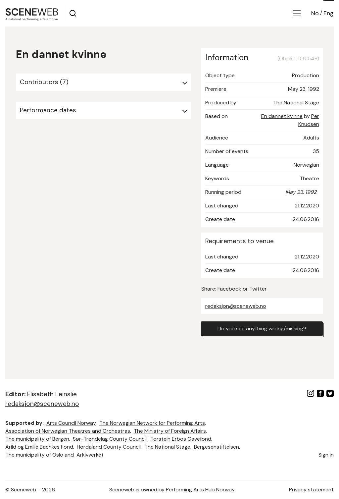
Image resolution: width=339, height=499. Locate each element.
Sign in (326, 454)
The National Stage (296, 102)
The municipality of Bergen (37, 438)
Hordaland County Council (109, 446)
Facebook (229, 288)
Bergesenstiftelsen (216, 446)
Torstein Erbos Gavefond (180, 438)
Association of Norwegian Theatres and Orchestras (67, 430)
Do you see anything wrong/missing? (262, 328)
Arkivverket (90, 454)
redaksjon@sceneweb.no (235, 306)
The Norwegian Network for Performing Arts (152, 422)
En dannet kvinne (282, 116)
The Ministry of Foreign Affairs (170, 430)
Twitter (258, 288)
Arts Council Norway (71, 422)
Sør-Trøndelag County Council (110, 438)
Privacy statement (311, 489)
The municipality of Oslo (34, 454)
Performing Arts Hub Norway (200, 489)
